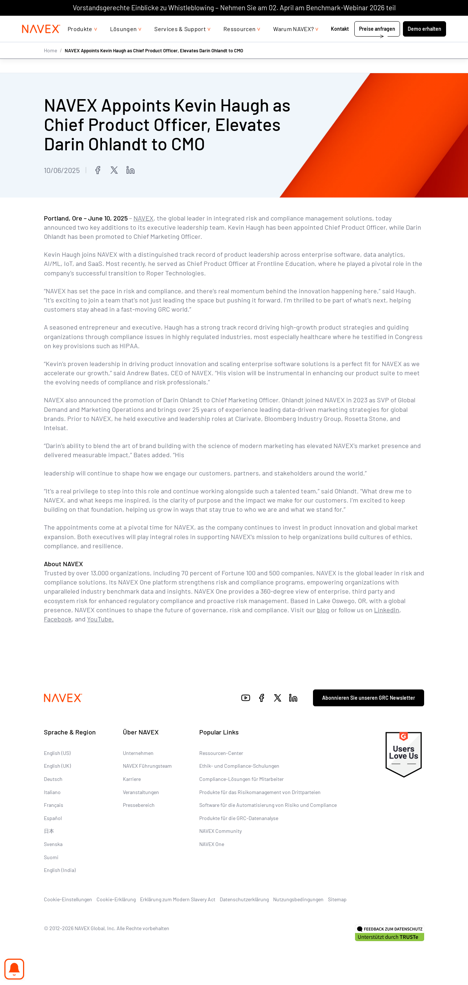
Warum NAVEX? (293, 43)
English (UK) (57, 766)
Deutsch (53, 779)
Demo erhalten (424, 43)
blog (323, 610)
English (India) (60, 870)
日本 (49, 831)
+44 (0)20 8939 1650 (373, 23)
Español (53, 818)
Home (50, 65)
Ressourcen (239, 43)
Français (53, 805)
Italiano (52, 792)
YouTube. (100, 619)
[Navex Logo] (41, 43)
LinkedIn (386, 610)
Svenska (53, 844)
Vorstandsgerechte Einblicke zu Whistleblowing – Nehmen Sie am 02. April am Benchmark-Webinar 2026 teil (234, 7)
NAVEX (143, 218)
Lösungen (123, 43)
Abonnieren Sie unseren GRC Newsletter (368, 698)
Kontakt (340, 43)
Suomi (51, 857)
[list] (426, 23)
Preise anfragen (377, 43)
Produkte (80, 43)
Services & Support (180, 43)
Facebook (58, 619)
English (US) (57, 753)
